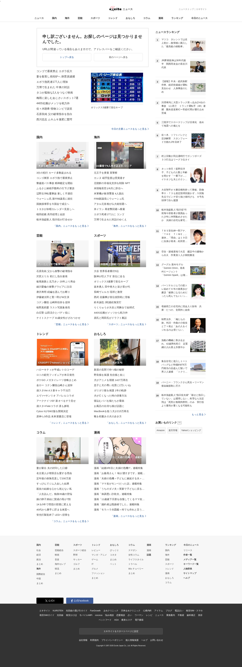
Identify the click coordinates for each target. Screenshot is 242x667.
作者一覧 (187, 555)
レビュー (96, 550)
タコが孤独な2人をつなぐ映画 (54, 92)
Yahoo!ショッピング (191, 430)
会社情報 (83, 640)
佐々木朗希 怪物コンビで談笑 (54, 108)
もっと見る (199, 414)
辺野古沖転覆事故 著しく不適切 (54, 193)
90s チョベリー (135, 568)
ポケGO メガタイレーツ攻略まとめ (56, 380)
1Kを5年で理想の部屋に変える (53, 504)
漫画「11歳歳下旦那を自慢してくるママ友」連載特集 (120, 499)
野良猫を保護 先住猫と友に (109, 374)
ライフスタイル (136, 559)
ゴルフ (76, 564)
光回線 (60, 615)
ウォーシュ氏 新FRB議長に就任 (54, 198)
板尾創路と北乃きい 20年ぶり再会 (55, 281)
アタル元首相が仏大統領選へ (110, 203)
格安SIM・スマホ (194, 610)
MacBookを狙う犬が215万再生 (111, 411)
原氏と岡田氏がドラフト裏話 (110, 317)
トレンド (112, 18)
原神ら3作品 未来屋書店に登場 (53, 416)
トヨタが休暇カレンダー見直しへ (55, 209)
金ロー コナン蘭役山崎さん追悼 (54, 385)
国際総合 (40, 574)
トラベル (132, 564)
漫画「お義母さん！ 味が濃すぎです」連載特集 (120, 473)
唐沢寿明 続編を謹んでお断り (53, 291)
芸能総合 (59, 550)
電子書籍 (139, 620)
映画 (57, 555)
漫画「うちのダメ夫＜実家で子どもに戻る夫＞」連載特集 (120, 488)
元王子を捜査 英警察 (105, 172)
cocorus (98, 615)
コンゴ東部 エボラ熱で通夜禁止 (54, 177)
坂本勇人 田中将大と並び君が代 (112, 286)
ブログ (169, 610)
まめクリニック (110, 610)
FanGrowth (95, 610)
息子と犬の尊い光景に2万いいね (112, 385)
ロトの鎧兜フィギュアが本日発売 (55, 374)
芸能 (80, 18)
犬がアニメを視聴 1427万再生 (111, 380)
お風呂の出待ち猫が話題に (109, 406)
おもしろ (130, 18)
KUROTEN (58, 610)
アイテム (158, 610)
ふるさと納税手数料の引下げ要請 (55, 188)
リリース (188, 550)
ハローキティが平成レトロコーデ (55, 369)
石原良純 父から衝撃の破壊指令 (54, 271)
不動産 (181, 615)
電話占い (179, 610)
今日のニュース (199, 18)
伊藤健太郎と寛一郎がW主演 (52, 297)
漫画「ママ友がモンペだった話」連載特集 (118, 483)
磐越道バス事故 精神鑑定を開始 (54, 183)
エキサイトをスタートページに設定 (121, 631)
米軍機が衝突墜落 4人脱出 (109, 193)
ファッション (98, 573)
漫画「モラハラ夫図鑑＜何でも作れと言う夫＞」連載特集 (120, 509)
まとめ (39, 564)
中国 (38, 578)
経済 (38, 555)
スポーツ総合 (79, 550)
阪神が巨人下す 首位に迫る (109, 276)
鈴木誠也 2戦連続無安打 (107, 302)
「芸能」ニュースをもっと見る (71, 324)
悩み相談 (109, 615)
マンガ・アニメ (99, 555)
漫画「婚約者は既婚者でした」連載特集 (116, 504)
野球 (75, 555)
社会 (38, 550)
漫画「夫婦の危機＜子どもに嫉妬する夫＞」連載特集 (120, 478)
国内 (54, 18)
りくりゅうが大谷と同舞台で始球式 (114, 307)
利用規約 (94, 640)
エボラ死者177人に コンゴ (109, 214)
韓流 (57, 568)
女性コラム (133, 555)
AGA (116, 620)
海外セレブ (60, 564)
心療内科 (147, 610)
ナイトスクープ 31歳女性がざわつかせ (58, 317)
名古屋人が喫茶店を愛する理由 (54, 473)
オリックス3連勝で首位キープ (111, 281)
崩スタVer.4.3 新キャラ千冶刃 (53, 390)
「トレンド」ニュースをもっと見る (69, 422)
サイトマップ (189, 573)
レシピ (149, 615)
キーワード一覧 (191, 564)
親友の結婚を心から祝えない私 (54, 488)
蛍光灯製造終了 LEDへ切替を (53, 514)
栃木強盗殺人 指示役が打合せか (54, 219)
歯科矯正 (191, 615)
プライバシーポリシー (112, 640)
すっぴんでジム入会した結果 (52, 483)
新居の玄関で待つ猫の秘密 (109, 369)
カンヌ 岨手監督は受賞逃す (109, 177)
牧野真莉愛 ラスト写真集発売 (53, 307)
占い (130, 615)
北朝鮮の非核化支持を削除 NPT (112, 183)
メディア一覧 (189, 559)
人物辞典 (187, 568)
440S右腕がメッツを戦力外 (53, 103)
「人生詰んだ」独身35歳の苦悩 (54, 494)
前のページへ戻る (118, 57)
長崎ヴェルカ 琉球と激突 (108, 291)
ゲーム (95, 559)
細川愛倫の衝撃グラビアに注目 (54, 286)
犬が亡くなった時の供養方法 (110, 395)
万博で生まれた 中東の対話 (53, 87)
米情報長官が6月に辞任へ (108, 188)
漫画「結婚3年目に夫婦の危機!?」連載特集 (118, 468)
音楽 (57, 559)
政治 (38, 559)
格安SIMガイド (47, 615)
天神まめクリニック (130, 610)
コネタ (113, 555)
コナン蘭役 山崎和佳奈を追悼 (53, 302)
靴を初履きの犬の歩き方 (108, 416)
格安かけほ (71, 615)
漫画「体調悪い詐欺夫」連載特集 (113, 494)
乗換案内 (170, 615)
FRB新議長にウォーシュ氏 (109, 198)
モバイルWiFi (85, 615)
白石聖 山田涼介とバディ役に (53, 312)
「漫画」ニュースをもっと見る (128, 516)
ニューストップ (186, 9)
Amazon (161, 430)
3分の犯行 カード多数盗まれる (53, 172)
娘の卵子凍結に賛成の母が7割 (53, 499)
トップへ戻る (67, 57)
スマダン (132, 550)
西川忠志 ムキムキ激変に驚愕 (54, 119)
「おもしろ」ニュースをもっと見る (126, 422)
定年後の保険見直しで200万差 (53, 478)
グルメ (95, 568)
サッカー (77, 559)
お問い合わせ (156, 640)
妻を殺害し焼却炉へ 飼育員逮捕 (55, 76)
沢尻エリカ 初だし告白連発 (52, 276)
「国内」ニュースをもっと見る (71, 226)
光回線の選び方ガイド (76, 610)
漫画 (160, 18)
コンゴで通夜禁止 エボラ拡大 (54, 71)
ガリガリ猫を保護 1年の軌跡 (110, 390)
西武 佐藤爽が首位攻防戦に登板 (112, 297)
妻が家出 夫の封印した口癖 (52, 468)
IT (93, 564)
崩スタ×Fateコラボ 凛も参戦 (52, 406)
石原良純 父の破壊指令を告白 (54, 114)
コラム (146, 18)
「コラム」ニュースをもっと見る (70, 521)
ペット (113, 564)
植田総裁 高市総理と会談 (50, 214)
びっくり (114, 550)
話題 (149, 555)
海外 (67, 18)
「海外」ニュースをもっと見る (128, 226)
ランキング (177, 18)
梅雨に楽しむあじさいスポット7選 (57, 98)
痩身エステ (126, 620)
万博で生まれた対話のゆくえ (110, 219)
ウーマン (139, 615)
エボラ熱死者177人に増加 (52, 81)
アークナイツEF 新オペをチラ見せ (56, 400)
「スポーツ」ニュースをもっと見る (126, 324)
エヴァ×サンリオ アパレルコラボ (55, 395)
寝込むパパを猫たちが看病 (109, 400)
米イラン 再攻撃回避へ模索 (109, 209)
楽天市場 (173, 430)
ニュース (39, 18)
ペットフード (105, 620)
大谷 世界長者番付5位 (106, 271)
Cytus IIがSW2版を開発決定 (52, 411)
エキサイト (201, 9)
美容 (200, 615)
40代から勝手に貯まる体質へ (53, 509)
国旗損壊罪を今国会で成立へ (52, 203)
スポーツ (95, 18)
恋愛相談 (120, 615)
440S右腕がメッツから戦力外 (111, 312)
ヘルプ (186, 578)
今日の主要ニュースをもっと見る (130, 129)
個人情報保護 (132, 640)
